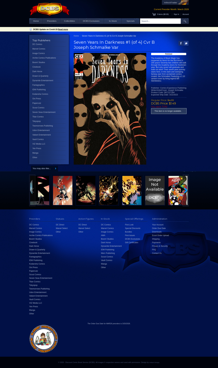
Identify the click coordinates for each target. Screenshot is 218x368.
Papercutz (36, 103)
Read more (63, 29)
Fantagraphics (38, 85)
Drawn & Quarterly (40, 76)
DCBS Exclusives (91, 21)
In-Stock (113, 21)
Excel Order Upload (160, 235)
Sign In (176, 14)
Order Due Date (159, 228)
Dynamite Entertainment (42, 80)
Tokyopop (36, 121)
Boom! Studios (38, 62)
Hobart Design (154, 362)
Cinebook (36, 67)
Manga (35, 153)
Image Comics (38, 53)
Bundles (128, 232)
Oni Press (36, 98)
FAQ (154, 250)
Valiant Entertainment (41, 135)
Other (34, 157)
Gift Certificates (131, 242)
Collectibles (69, 21)
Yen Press (36, 148)
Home (36, 21)
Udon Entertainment (41, 130)
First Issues (130, 235)
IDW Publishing (39, 89)
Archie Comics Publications (44, 58)
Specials (131, 21)
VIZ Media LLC (38, 144)
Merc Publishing (108, 253)
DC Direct (60, 225)
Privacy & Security (160, 246)
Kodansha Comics (40, 94)
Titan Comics (38, 117)
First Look (129, 225)
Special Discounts (132, 228)
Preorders (51, 21)
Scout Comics (38, 108)
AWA (103, 235)
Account (186, 14)
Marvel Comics (38, 49)
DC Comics (37, 44)
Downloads (157, 232)
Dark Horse (37, 71)
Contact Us (157, 253)
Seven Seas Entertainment (43, 112)
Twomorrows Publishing (42, 126)
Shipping (156, 239)
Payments (156, 242)
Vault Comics (38, 139)
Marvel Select (62, 228)
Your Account (157, 225)
